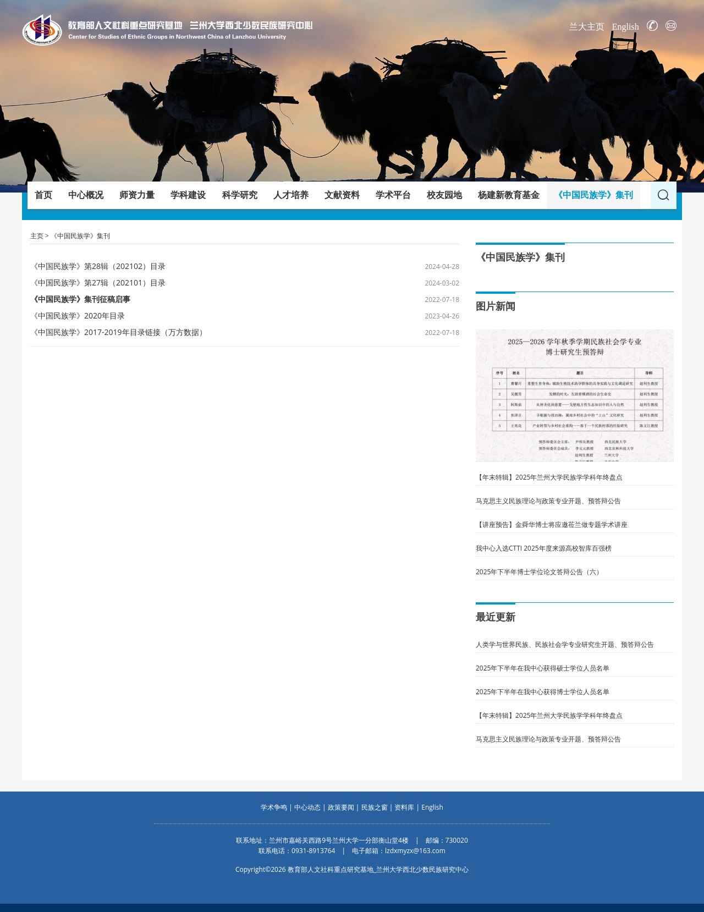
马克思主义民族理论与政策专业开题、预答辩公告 (548, 501)
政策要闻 (341, 807)
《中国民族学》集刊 (80, 235)
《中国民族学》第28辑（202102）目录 (98, 266)
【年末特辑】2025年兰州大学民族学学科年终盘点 (549, 477)
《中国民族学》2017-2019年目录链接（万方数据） (118, 332)
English (625, 26)
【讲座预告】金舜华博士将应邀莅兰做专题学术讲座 (552, 524)
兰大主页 (586, 26)
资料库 (404, 807)
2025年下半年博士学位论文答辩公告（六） (539, 571)
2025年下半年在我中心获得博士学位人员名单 (542, 691)
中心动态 (307, 807)
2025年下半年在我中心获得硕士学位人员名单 (542, 668)
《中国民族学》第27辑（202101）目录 (98, 282)
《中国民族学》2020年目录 (77, 315)
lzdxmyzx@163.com (415, 850)
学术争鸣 (274, 807)
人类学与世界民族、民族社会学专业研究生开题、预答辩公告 (565, 644)
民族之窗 (374, 807)
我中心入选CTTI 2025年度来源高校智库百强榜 (544, 548)
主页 (36, 235)
